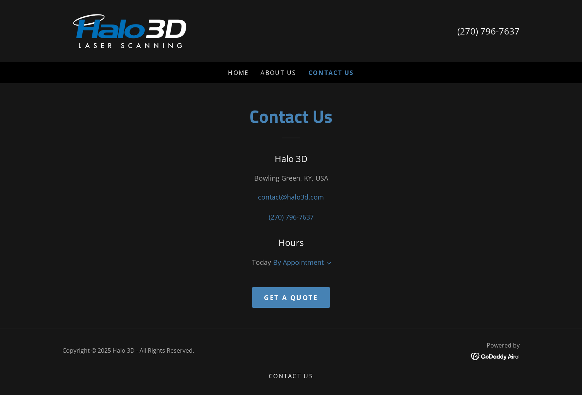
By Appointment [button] (298, 262)
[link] (129, 30)
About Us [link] (278, 73)
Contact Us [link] (331, 73)
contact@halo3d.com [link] (291, 196)
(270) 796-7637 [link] (488, 31)
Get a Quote (291, 297)
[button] (327, 263)
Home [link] (238, 73)
